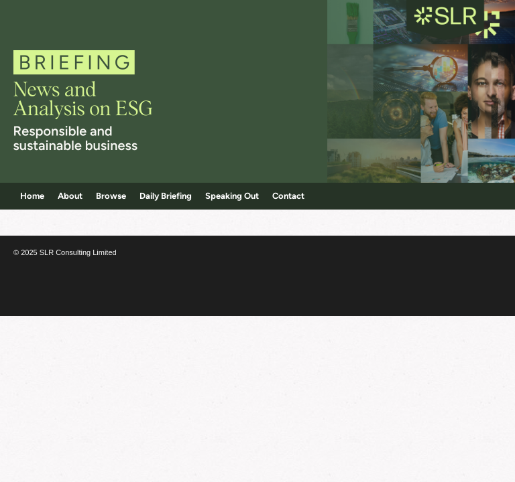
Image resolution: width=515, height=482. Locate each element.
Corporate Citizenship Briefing (102, 93)
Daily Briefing (165, 196)
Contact (288, 196)
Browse (111, 196)
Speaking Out (232, 196)
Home (32, 196)
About (70, 196)
